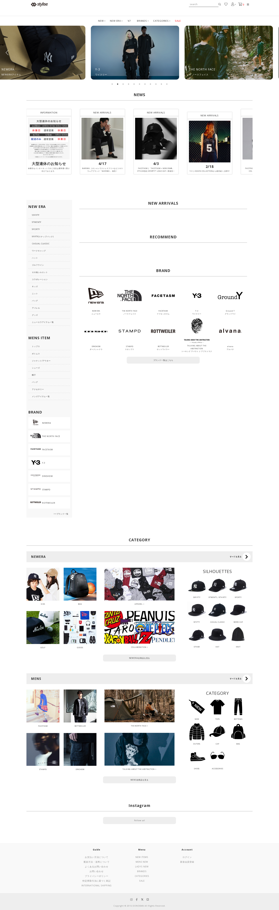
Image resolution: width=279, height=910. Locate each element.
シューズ (36, 368)
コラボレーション (40, 279)
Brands (142, 871)
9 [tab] (156, 84)
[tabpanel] (46, 53)
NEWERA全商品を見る (139, 658)
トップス (36, 346)
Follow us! (139, 820)
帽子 (34, 375)
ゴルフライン (38, 265)
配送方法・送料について (97, 861)
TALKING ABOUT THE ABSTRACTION (139, 769)
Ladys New (141, 866)
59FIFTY (35, 215)
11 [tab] (167, 84)
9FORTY (36, 229)
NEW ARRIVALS (102, 112)
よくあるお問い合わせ (96, 866)
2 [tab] (117, 84)
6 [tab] (139, 84)
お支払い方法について (96, 857)
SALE (178, 20)
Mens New (142, 861)
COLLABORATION (138, 647)
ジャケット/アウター (41, 360)
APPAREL (138, 604)
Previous (7, 52)
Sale (142, 880)
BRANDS (142, 20)
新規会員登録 (187, 861)
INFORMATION (48, 112)
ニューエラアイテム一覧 (43, 322)
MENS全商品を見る (139, 780)
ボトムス (36, 353)
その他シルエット (40, 272)
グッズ (35, 315)
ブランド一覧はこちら (163, 360)
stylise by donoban (39, 4)
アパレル (36, 308)
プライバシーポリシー (96, 875)
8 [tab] (150, 84)
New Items (141, 857)
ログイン (187, 857)
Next (272, 52)
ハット (35, 258)
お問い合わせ (97, 871)
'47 (129, 20)
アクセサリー (38, 389)
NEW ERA (115, 20)
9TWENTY (36, 222)
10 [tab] (161, 84)
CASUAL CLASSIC (41, 243)
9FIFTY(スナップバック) (43, 236)
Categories (142, 875)
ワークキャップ (39, 250)
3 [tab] (123, 84)
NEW (101, 20)
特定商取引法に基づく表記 (96, 880)
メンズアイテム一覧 (41, 396)
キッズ (35, 286)
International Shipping (97, 885)
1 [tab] (112, 84)
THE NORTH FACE (138, 726)
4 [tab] (128, 84)
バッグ (35, 300)
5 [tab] (134, 84)
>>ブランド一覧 (61, 514)
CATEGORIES (161, 20)
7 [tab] (145, 84)
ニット (35, 293)
